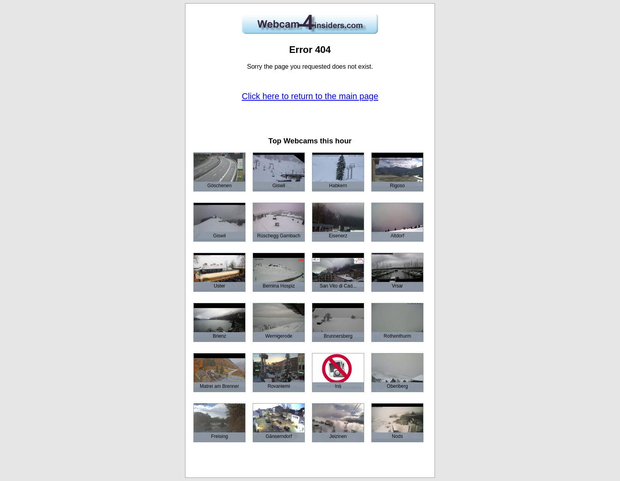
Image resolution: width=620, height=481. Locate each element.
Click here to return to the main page (310, 96)
